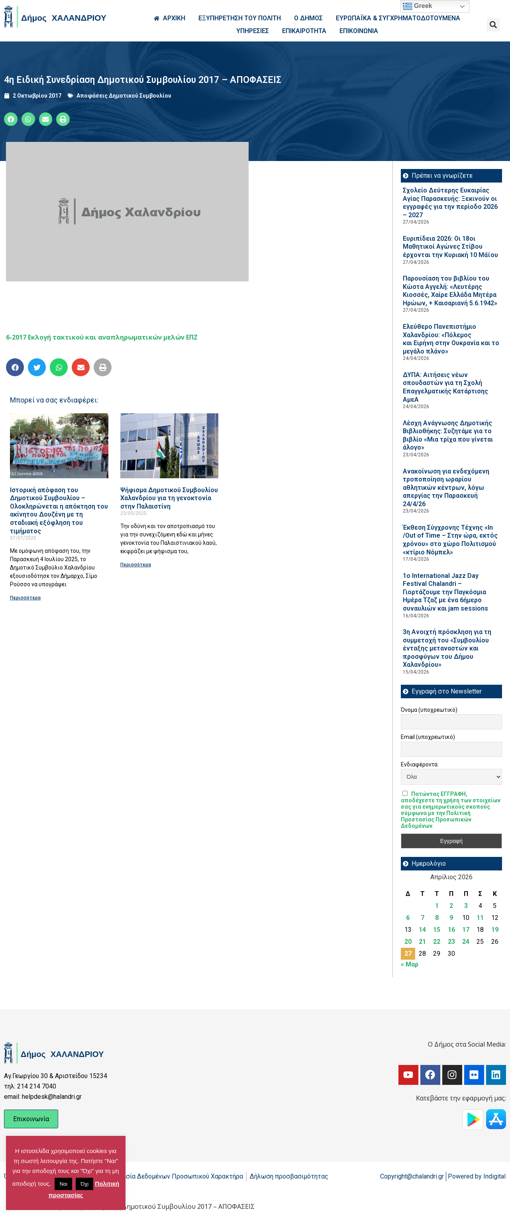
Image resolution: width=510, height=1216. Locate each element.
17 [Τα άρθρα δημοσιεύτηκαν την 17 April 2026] (465, 929)
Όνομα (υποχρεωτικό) (429, 710)
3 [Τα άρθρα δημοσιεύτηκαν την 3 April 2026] (466, 906)
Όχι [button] (84, 1184)
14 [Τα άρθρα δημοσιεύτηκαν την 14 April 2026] (422, 929)
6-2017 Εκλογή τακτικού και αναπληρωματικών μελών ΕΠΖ (102, 337)
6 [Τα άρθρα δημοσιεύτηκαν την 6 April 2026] (408, 917)
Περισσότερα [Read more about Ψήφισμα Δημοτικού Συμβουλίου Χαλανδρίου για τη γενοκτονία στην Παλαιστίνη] (135, 565)
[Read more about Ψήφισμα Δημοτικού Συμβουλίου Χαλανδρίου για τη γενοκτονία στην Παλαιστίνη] (169, 445)
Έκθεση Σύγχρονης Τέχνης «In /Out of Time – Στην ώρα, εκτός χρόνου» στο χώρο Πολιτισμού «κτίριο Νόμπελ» (450, 540)
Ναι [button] (63, 1184)
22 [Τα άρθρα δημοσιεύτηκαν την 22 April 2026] (436, 941)
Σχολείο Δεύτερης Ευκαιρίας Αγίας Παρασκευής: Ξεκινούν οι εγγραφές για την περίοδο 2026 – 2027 (450, 203)
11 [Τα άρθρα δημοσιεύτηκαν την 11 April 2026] (480, 917)
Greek (417, 6)
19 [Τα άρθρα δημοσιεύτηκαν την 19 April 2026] (494, 929)
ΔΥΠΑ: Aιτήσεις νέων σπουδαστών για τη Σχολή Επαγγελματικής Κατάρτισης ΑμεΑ (445, 387)
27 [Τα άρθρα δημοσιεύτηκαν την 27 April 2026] (408, 953)
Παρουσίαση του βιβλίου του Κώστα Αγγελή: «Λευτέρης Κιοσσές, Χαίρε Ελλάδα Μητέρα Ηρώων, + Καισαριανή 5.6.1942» (450, 291)
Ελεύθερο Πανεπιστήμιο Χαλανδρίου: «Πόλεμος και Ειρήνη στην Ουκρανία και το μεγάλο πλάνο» (451, 339)
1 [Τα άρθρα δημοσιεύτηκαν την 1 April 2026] (437, 906)
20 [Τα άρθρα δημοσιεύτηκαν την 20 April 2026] (408, 941)
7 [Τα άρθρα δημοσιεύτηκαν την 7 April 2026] (422, 917)
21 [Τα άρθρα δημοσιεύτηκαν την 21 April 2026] (422, 941)
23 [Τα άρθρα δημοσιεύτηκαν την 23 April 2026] (451, 941)
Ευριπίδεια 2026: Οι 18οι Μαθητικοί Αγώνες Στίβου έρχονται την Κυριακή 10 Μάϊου (450, 247)
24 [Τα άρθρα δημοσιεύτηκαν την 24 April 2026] (465, 941)
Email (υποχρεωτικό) (428, 737)
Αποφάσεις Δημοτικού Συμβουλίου (123, 95)
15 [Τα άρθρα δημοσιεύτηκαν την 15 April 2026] (436, 929)
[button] (493, 24)
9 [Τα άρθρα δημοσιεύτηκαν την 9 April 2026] (451, 917)
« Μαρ (409, 964)
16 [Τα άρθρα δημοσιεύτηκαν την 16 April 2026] (451, 929)
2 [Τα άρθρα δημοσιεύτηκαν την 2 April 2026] (451, 906)
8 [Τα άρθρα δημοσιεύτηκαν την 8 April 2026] (437, 917)
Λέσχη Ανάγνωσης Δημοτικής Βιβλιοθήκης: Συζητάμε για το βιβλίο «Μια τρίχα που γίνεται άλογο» (448, 435)
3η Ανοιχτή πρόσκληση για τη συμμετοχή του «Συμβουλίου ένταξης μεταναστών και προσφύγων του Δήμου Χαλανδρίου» (447, 648)
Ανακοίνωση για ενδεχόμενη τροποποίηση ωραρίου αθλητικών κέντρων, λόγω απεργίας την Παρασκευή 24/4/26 (446, 488)
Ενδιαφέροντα (419, 764)
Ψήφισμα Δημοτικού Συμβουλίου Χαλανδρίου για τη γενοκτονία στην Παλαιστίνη (169, 498)
